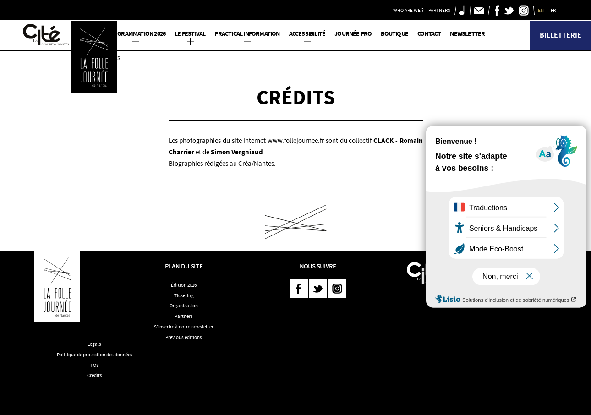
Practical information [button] (246, 33)
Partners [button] (439, 10)
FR (554, 10)
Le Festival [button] (190, 33)
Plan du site (183, 266)
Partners (184, 316)
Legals (94, 344)
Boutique (394, 33)
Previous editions (183, 337)
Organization (184, 305)
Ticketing (184, 295)
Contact (429, 33)
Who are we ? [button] (408, 10)
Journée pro (353, 33)
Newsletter (467, 33)
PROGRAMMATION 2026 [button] (136, 33)
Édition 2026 (184, 285)
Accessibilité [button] (307, 33)
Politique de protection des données (94, 354)
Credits (94, 375)
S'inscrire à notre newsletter (183, 326)
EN (541, 10)
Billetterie (560, 35)
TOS (94, 365)
